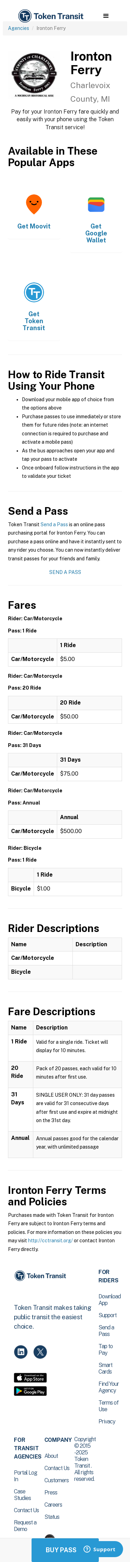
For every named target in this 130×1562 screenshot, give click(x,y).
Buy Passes (65, 1550)
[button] (106, 16)
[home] (50, 16)
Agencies (18, 28)
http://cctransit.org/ (50, 1240)
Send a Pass (54, 524)
